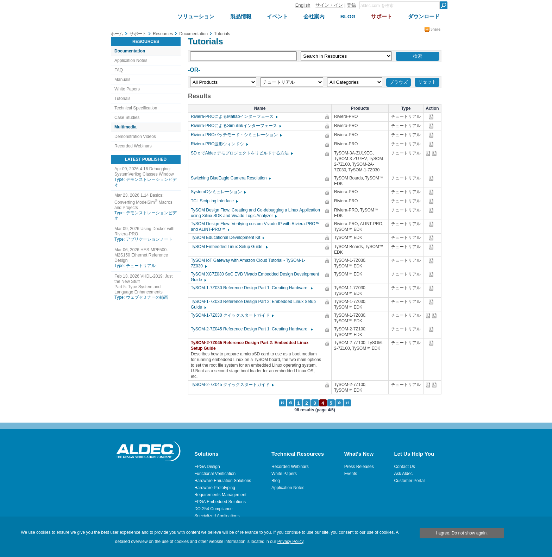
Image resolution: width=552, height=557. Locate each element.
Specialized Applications (217, 515)
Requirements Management (220, 494)
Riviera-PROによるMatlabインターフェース (234, 116)
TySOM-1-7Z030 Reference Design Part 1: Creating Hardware (251, 287)
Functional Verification (215, 473)
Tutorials (122, 98)
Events (350, 473)
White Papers (127, 89)
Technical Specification (135, 108)
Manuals (122, 79)
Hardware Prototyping (214, 487)
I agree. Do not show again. (462, 533)
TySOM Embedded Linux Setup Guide (229, 246)
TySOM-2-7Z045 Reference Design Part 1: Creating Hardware (251, 329)
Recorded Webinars (133, 146)
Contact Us (404, 466)
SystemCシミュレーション (218, 191)
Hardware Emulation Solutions (222, 480)
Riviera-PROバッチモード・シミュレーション (236, 134)
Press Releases (359, 466)
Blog (275, 480)
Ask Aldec (403, 473)
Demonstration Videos (135, 136)
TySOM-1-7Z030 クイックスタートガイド (232, 315)
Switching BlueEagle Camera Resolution (230, 178)
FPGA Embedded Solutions (220, 501)
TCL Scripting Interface (214, 200)
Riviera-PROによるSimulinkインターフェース (236, 125)
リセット (427, 81)
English (302, 5)
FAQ (118, 70)
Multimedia (125, 127)
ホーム (117, 33)
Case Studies (126, 117)
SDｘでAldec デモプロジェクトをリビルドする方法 (241, 153)
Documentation (129, 51)
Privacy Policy (290, 541)
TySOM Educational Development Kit (227, 237)
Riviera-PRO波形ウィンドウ (219, 143)
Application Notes (130, 60)
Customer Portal (409, 480)
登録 (351, 5)
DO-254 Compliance (213, 508)
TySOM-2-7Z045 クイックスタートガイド (232, 384)
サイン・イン (329, 5)
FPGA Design (207, 466)
